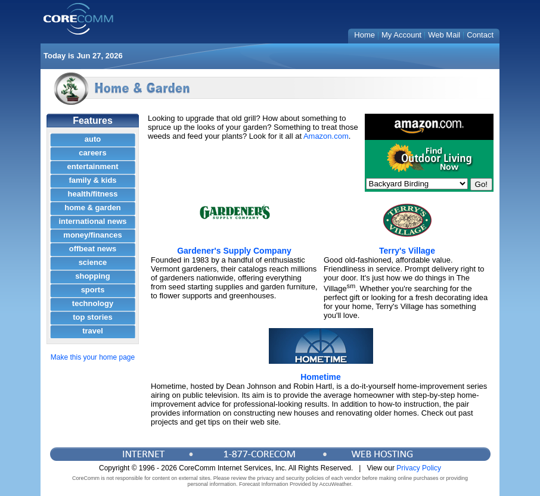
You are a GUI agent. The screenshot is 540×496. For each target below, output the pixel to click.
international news (92, 221)
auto (93, 139)
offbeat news (92, 248)
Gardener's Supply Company (234, 250)
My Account (401, 34)
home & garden (92, 207)
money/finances (92, 234)
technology (92, 303)
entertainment (93, 166)
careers (92, 152)
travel (92, 330)
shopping (92, 276)
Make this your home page (93, 357)
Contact (480, 34)
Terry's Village (407, 250)
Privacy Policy (418, 468)
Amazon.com (326, 136)
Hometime (320, 377)
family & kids (92, 180)
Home (364, 34)
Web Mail (444, 34)
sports (93, 289)
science (93, 262)
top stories (92, 317)
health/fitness (93, 193)
